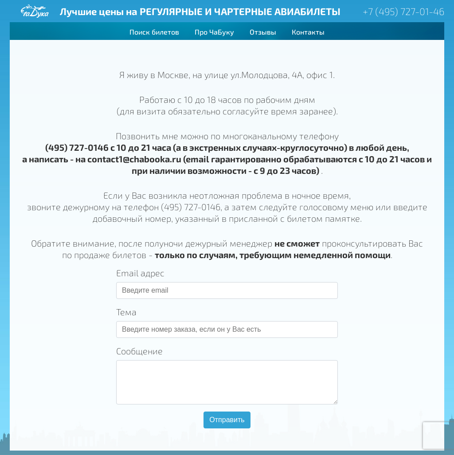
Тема (126, 311)
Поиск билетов (154, 31)
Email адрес (140, 272)
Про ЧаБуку (214, 31)
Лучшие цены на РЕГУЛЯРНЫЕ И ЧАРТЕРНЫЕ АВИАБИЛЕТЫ (200, 11)
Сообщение (139, 350)
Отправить (226, 420)
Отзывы (263, 31)
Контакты (308, 31)
